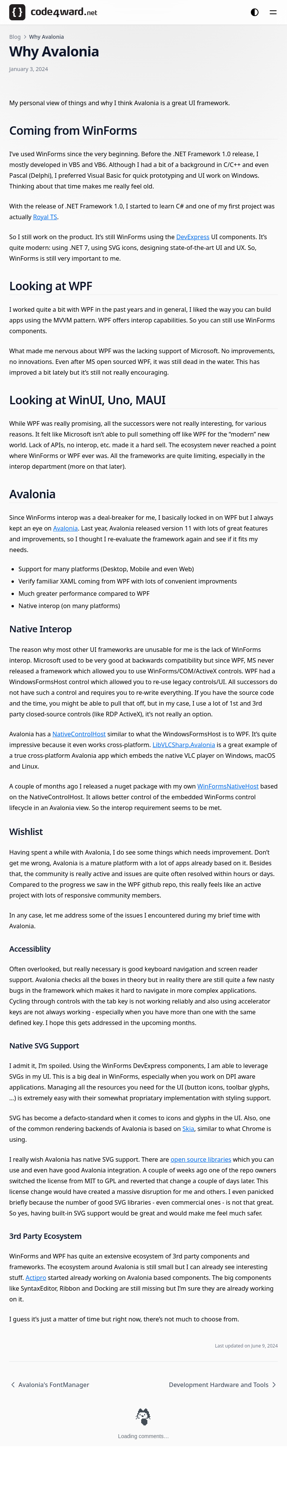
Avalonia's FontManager (49, 1385)
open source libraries (200, 1159)
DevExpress (192, 237)
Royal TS (45, 217)
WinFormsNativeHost (228, 786)
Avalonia (65, 528)
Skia (188, 1128)
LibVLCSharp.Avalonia (184, 745)
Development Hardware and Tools (223, 1385)
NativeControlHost (79, 734)
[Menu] (273, 12)
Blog (15, 36)
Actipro (35, 1277)
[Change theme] (254, 12)
